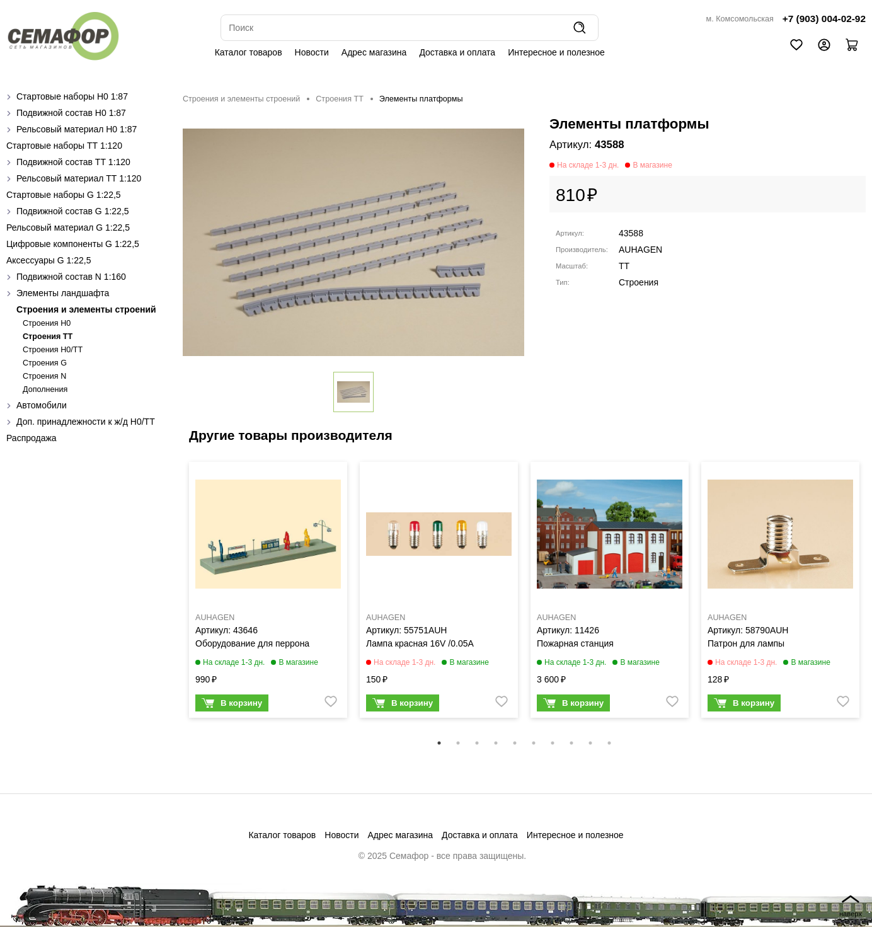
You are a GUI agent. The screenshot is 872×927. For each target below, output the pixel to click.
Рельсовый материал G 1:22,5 (68, 227)
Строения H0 (47, 323)
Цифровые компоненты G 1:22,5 (72, 244)
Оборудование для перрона (252, 643)
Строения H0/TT (53, 349)
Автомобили (41, 405)
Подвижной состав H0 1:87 (71, 113)
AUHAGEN (640, 250)
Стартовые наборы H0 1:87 (72, 96)
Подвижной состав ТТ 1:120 (73, 162)
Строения (638, 282)
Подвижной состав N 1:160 (71, 277)
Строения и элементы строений (86, 309)
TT (624, 266)
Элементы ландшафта (62, 293)
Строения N (44, 376)
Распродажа (31, 438)
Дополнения (45, 389)
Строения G (45, 363)
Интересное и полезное (556, 52)
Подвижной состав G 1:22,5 (72, 211)
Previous (173, 598)
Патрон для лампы (746, 643)
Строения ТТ (47, 336)
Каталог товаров (248, 52)
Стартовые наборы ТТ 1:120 (64, 146)
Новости (312, 52)
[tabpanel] (268, 593)
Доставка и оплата (457, 52)
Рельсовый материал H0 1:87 (76, 129)
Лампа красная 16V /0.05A (420, 643)
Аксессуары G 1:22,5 (48, 260)
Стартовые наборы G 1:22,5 (63, 195)
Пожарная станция (575, 643)
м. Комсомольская (740, 18)
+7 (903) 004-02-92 (824, 18)
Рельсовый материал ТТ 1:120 (78, 178)
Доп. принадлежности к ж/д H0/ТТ (85, 422)
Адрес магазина (374, 52)
